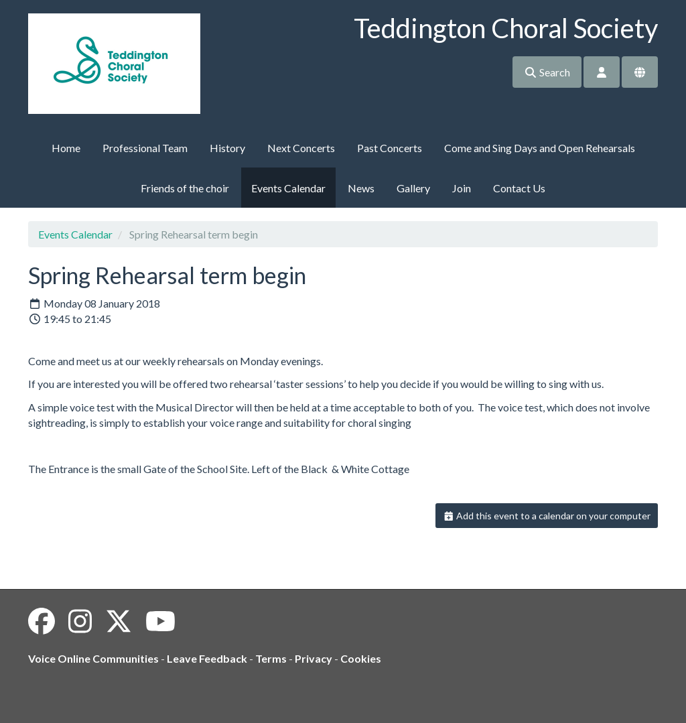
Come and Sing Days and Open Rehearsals (539, 147)
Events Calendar (288, 188)
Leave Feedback (207, 658)
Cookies (360, 658)
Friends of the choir (185, 188)
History (227, 147)
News (361, 188)
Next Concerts (301, 147)
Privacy (313, 658)
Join (461, 188)
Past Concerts (389, 147)
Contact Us (519, 188)
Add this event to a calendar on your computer (547, 515)
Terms (271, 658)
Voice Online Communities (93, 658)
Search (547, 72)
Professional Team (145, 147)
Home (66, 147)
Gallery (413, 188)
